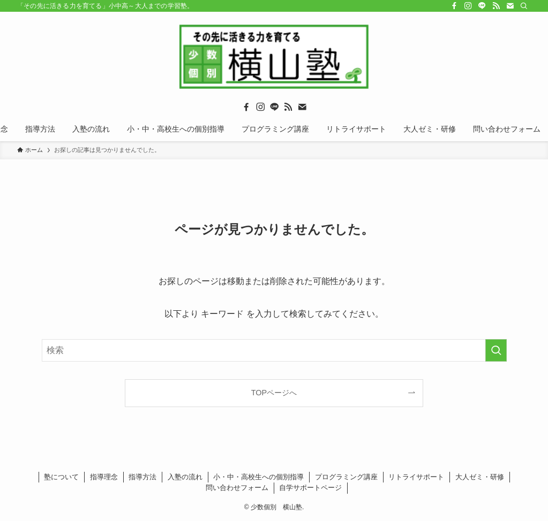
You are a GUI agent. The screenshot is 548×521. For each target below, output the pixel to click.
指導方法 (142, 477)
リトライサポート (416, 477)
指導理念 (104, 477)
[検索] (524, 6)
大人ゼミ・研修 (479, 477)
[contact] (510, 6)
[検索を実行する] (496, 350)
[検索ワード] (274, 350)
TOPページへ (274, 392)
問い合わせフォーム (237, 488)
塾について (61, 477)
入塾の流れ (185, 477)
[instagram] (468, 6)
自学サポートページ (310, 488)
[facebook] (454, 6)
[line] (482, 6)
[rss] (496, 6)
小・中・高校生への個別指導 (258, 477)
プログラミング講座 (346, 477)
